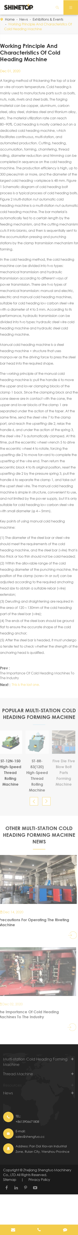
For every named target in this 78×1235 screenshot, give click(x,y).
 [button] (34, 801)
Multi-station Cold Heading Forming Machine (35, 1064)
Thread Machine (18, 1076)
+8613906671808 (27, 1121)
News (23, 19)
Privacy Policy (39, 1179)
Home (10, 19)
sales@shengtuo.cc (30, 1136)
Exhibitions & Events (48, 19)
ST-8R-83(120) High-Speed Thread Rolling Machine (35, 775)
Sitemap (9, 1179)
